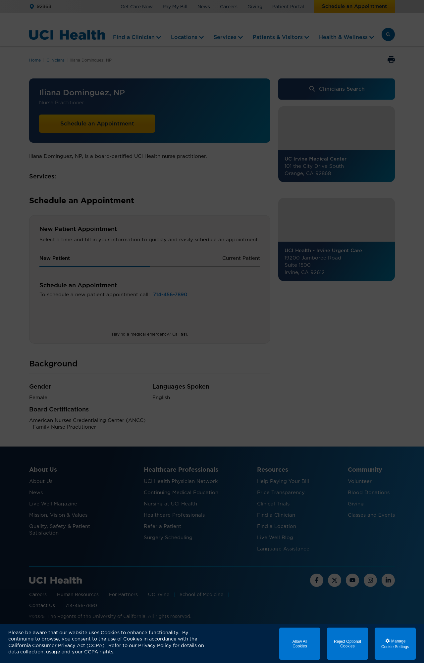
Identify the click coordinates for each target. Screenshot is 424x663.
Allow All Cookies (299, 643)
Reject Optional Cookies (347, 643)
